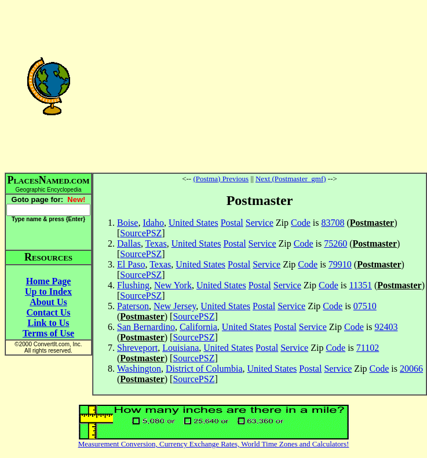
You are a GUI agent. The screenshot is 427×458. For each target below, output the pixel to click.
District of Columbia (204, 368)
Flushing (133, 285)
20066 (411, 368)
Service (259, 223)
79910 (340, 264)
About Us (48, 302)
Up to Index (48, 291)
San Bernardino (146, 327)
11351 (360, 285)
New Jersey (175, 306)
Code (301, 223)
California (198, 327)
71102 (367, 348)
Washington (139, 368)
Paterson (133, 306)
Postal (232, 223)
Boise (127, 223)
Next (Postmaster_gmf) (291, 178)
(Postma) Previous (221, 178)
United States (193, 223)
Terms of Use (48, 333)
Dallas (129, 243)
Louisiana (180, 348)
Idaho (153, 223)
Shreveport (137, 348)
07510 (365, 306)
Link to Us (48, 323)
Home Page (48, 281)
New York (173, 285)
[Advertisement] (259, 86)
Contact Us (49, 312)
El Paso (131, 264)
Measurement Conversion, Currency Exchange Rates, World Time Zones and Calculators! (213, 443)
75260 (335, 243)
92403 (385, 327)
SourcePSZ (141, 233)
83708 (332, 223)
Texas (156, 243)
